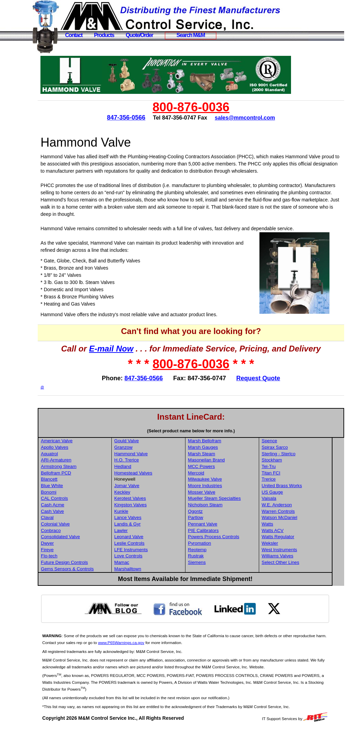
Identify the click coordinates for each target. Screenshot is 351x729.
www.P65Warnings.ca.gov (147, 642)
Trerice (281, 479)
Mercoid (209, 472)
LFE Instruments (145, 549)
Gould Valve (141, 440)
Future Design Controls (79, 562)
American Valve (71, 440)
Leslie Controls (144, 543)
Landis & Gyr (142, 524)
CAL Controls (69, 498)
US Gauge (284, 492)
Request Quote (266, 378)
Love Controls (143, 555)
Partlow (208, 517)
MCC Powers (214, 466)
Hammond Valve (145, 453)
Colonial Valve (70, 524)
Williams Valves (290, 555)
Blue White (67, 485)
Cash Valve (67, 511)
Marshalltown (142, 568)
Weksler (282, 543)
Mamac (136, 562)
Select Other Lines (293, 562)
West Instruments (292, 549)
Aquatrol (64, 453)
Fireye (62, 549)
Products (104, 35)
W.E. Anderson (289, 504)
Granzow (138, 447)
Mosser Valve (215, 492)
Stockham (284, 459)
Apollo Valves (69, 447)
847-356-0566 (133, 117)
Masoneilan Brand (219, 459)
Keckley (137, 492)
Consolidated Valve (75, 536)
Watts (280, 524)
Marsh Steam (214, 453)
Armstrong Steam (74, 466)
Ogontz (208, 511)
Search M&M (191, 35)
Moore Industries (218, 485)
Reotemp (210, 549)
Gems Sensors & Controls (82, 568)
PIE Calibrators (216, 530)
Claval (62, 517)
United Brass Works (294, 485)
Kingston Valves (145, 504)
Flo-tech (64, 555)
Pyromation (212, 543)
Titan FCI (283, 472)
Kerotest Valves (144, 498)
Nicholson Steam (218, 504)
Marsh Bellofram (217, 440)
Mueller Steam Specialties (227, 498)
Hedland (137, 466)
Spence (282, 440)
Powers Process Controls (227, 536)
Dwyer (62, 543)
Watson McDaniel (292, 517)
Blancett (64, 479)
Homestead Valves (148, 472)
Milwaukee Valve (218, 479)
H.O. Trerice (141, 459)
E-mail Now (119, 348)
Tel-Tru (281, 466)
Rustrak (209, 555)
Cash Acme (67, 504)
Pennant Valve (216, 524)
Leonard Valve (143, 536)
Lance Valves (142, 517)
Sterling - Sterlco (291, 453)
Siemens (210, 562)
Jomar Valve (141, 485)
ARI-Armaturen (71, 459)
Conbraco (66, 530)
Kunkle (136, 511)
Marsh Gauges (216, 447)
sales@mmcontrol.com (252, 118)
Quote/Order (139, 35)
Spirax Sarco (287, 447)
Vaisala (281, 498)
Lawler (135, 530)
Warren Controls (290, 511)
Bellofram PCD (71, 472)
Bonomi (63, 492)
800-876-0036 (198, 107)
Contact (73, 35)
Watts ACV (285, 530)
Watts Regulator (290, 536)
